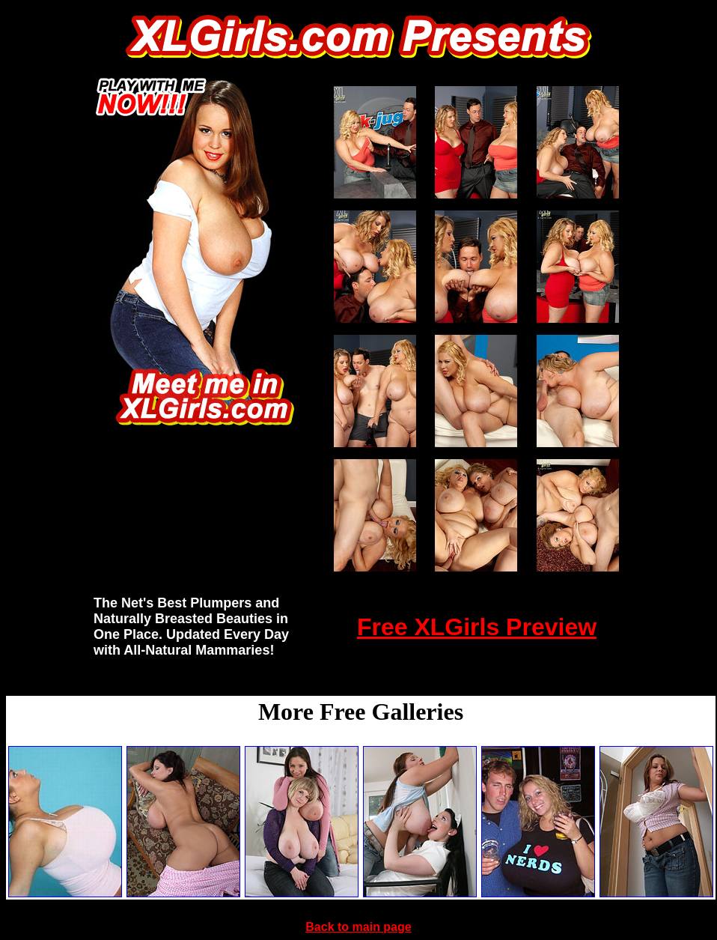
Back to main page (358, 927)
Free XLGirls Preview (477, 626)
